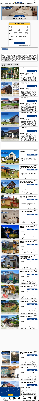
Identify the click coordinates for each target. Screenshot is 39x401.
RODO (2, 392)
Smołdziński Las (5, 69)
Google (18, 387)
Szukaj (19, 43)
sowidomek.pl (19, 2)
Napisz (38, 400)
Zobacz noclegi (32, 71)
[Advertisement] (19, 340)
